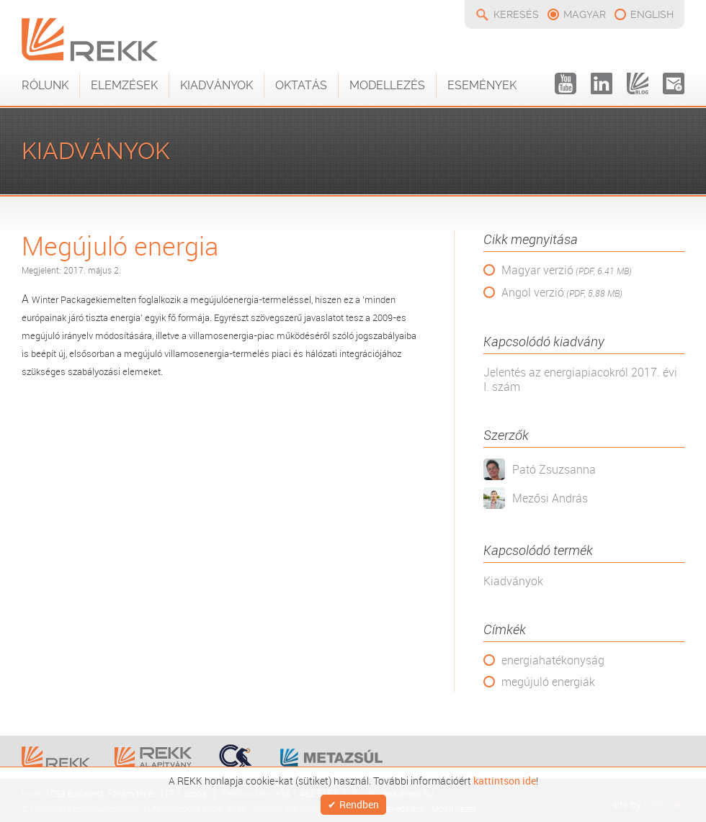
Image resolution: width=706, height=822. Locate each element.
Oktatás (301, 85)
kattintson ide (504, 780)
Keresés (516, 14)
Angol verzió (561, 292)
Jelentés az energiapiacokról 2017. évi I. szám (580, 379)
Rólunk (45, 85)
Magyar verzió (566, 270)
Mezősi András (550, 498)
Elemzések (124, 85)
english (652, 14)
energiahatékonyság (552, 660)
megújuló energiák (548, 681)
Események (482, 85)
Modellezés (387, 85)
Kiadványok (216, 85)
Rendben (359, 804)
